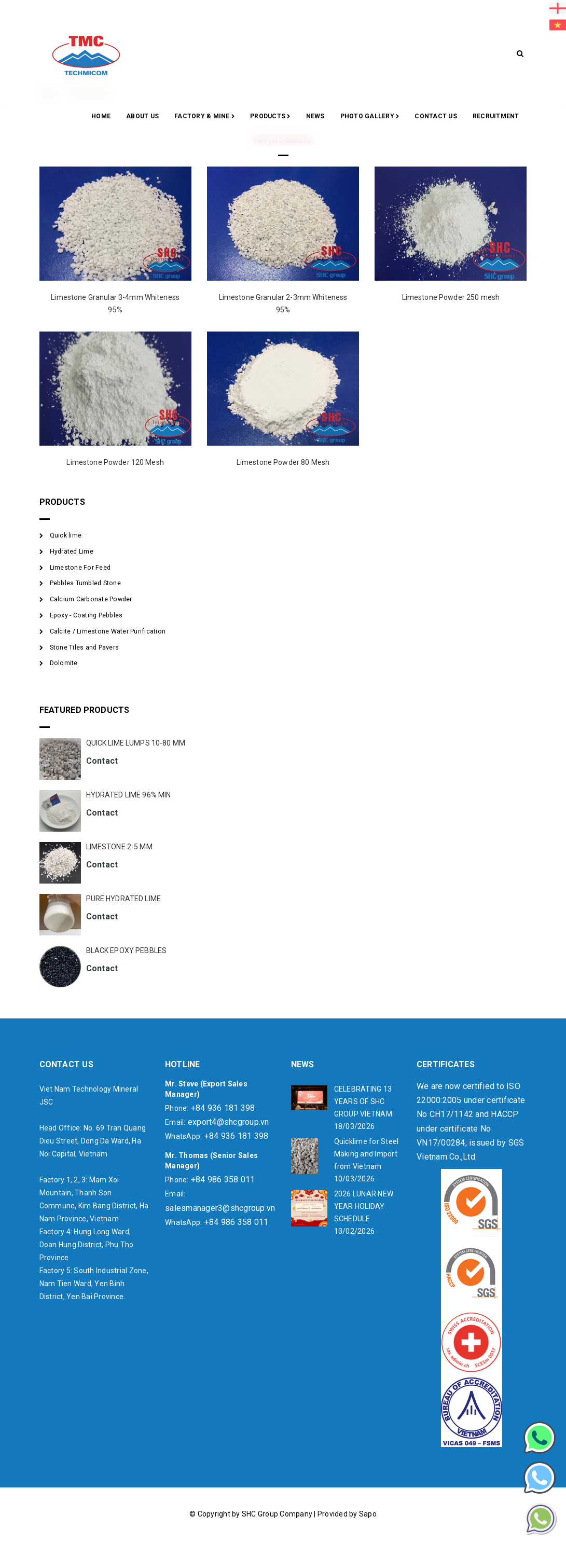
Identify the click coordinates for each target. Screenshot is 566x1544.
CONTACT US (436, 116)
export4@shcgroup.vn (228, 1122)
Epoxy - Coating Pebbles (86, 615)
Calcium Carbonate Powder (91, 599)
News (315, 116)
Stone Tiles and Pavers (84, 647)
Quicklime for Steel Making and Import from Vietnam (366, 1153)
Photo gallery (369, 116)
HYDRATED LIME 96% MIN (128, 795)
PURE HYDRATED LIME (123, 898)
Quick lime (66, 535)
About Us (142, 116)
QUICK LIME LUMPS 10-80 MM (136, 743)
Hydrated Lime (71, 551)
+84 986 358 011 (223, 1179)
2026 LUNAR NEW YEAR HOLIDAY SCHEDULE (364, 1206)
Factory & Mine (204, 116)
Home (101, 116)
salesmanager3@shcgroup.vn (220, 1208)
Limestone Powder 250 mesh (451, 297)
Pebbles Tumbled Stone (85, 583)
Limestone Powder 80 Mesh (283, 462)
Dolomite (64, 663)
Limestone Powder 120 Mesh (115, 462)
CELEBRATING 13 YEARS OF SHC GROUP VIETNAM (363, 1101)
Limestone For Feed (80, 567)
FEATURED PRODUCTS (84, 710)
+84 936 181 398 (223, 1108)
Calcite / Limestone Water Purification (108, 631)
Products (270, 116)
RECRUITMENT (496, 116)
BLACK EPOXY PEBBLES (126, 950)
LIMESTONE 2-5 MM (119, 847)
